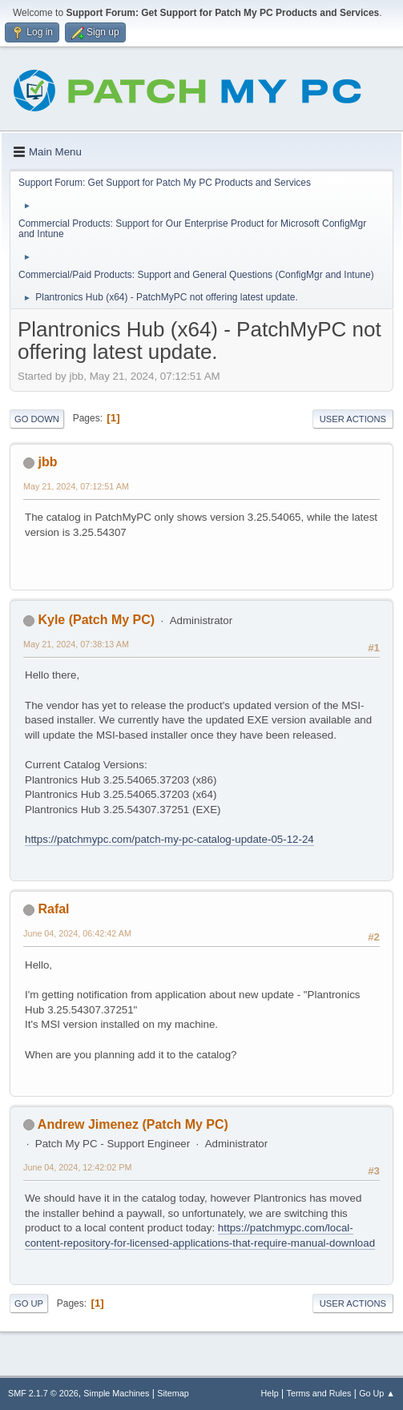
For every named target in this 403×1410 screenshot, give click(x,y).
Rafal (53, 909)
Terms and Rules (319, 1393)
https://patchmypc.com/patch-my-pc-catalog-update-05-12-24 (169, 839)
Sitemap (173, 1393)
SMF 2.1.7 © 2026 (43, 1393)
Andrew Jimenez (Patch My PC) (133, 1124)
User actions (353, 419)
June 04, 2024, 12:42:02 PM (77, 1167)
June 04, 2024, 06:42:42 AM (77, 933)
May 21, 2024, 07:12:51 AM (76, 486)
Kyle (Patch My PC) (96, 619)
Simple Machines (116, 1393)
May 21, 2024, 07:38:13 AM (76, 644)
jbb (47, 462)
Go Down (36, 419)
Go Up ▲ (377, 1393)
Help (270, 1393)
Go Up (28, 1303)
